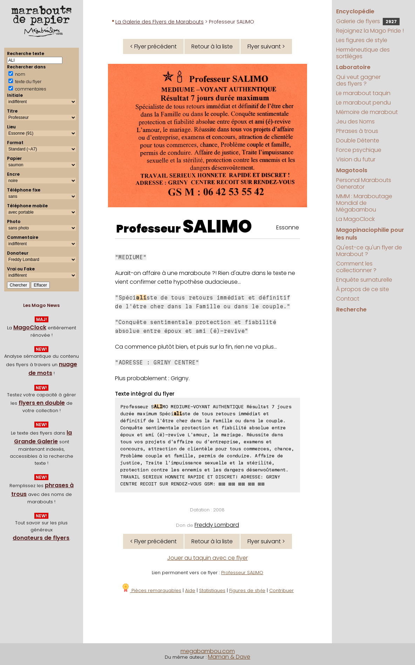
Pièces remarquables (151, 590)
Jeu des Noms (355, 121)
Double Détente (357, 140)
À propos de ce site (362, 289)
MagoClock (29, 327)
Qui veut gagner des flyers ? (358, 80)
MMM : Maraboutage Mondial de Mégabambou (364, 203)
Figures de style (247, 590)
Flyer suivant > (266, 46)
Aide (190, 590)
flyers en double (42, 403)
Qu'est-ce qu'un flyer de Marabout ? (369, 250)
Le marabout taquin (363, 93)
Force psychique (358, 150)
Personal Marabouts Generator (363, 183)
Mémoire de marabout (367, 112)
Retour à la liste (212, 46)
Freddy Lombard (217, 525)
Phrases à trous (357, 131)
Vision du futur (355, 159)
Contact (347, 299)
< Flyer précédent (153, 46)
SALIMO (217, 226)
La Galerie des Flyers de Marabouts (159, 21)
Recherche (351, 309)
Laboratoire (353, 67)
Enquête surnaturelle (364, 280)
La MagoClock (355, 219)
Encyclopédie (355, 11)
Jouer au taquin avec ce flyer (207, 558)
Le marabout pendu (363, 103)
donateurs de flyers (41, 538)
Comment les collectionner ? (356, 267)
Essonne (287, 227)
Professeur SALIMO (242, 572)
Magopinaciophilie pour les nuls (370, 234)
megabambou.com (208, 651)
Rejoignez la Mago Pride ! (370, 31)
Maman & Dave (229, 657)
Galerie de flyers (368, 21)
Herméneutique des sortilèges (363, 53)
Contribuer (281, 590)
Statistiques (212, 590)
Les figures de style (361, 40)
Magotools (351, 170)
